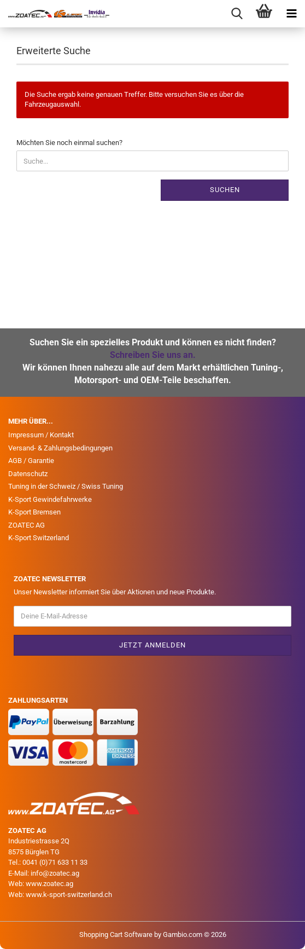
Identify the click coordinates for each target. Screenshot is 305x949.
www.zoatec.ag (49, 883)
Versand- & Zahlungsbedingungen (60, 448)
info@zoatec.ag (55, 873)
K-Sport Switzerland (38, 538)
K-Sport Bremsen (34, 512)
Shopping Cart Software (115, 934)
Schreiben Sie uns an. (153, 355)
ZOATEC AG (26, 525)
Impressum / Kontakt (41, 435)
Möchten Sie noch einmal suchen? (69, 142)
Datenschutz (28, 474)
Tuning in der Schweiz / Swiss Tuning (65, 486)
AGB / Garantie (31, 460)
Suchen (225, 190)
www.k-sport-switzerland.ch (69, 894)
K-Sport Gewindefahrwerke (50, 499)
